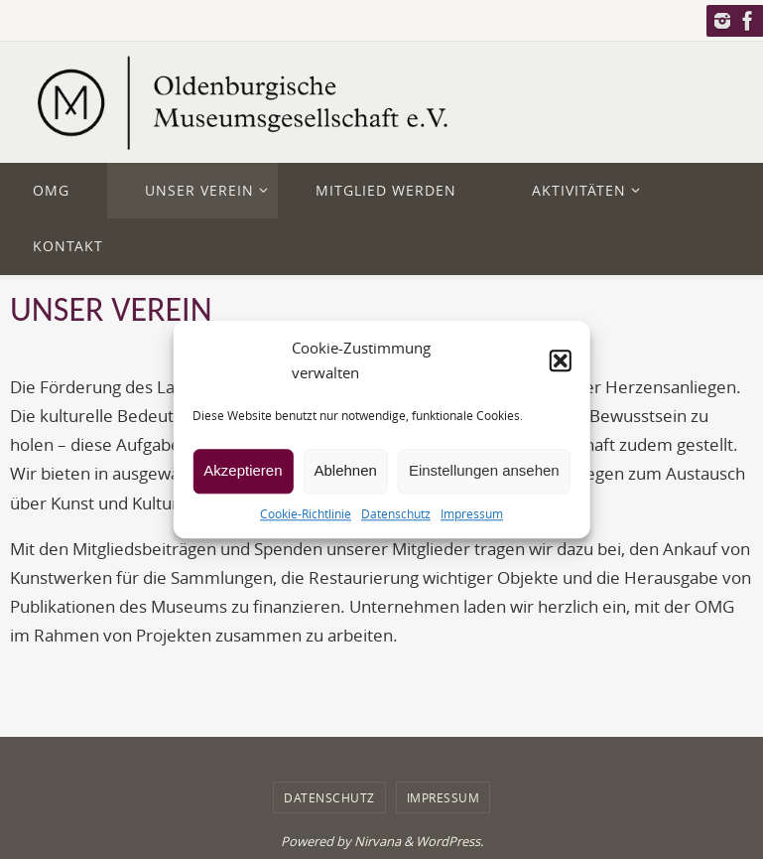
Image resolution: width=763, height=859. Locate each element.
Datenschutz (396, 513)
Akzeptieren (242, 470)
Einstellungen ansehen (484, 470)
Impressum (472, 513)
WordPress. (449, 841)
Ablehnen (346, 470)
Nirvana (377, 841)
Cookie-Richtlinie (305, 513)
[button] (561, 360)
